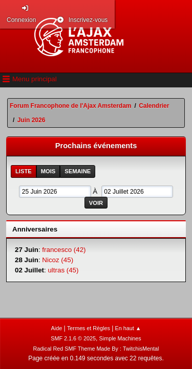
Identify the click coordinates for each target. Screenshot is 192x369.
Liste (23, 171)
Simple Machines (120, 338)
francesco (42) (64, 249)
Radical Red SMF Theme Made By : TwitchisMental (96, 348)
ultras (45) (63, 270)
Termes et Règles (88, 328)
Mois (48, 171)
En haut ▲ (128, 328)
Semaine (78, 171)
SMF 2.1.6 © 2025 (73, 338)
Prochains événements (96, 146)
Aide (56, 328)
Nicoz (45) (57, 260)
